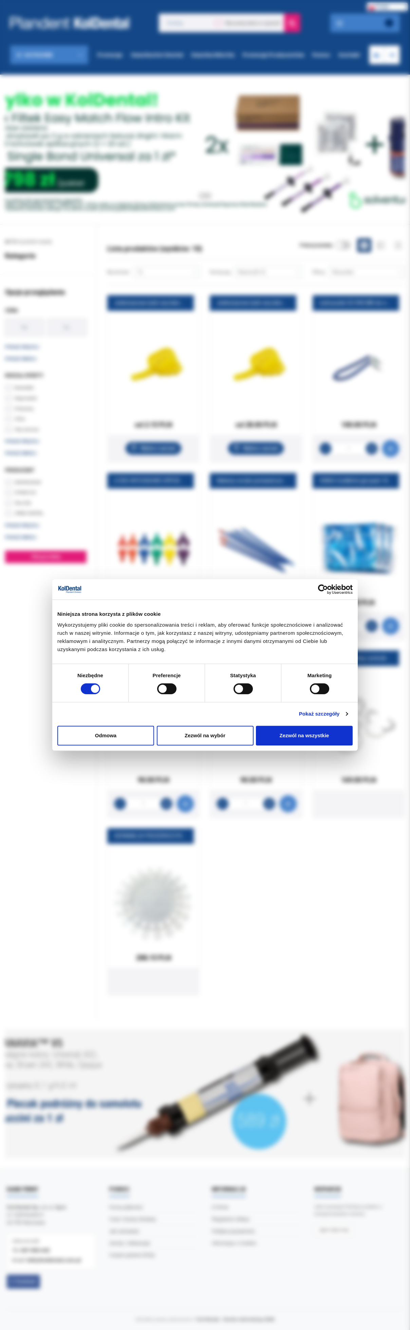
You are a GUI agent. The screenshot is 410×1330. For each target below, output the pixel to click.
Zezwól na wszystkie (304, 735)
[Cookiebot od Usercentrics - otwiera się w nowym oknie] (323, 589)
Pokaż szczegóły (319, 714)
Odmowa (105, 735)
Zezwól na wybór (205, 735)
